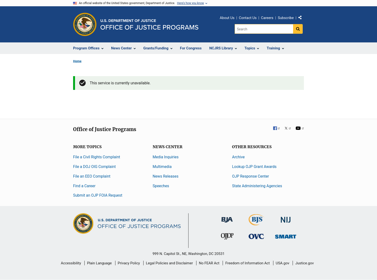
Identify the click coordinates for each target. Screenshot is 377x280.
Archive (238, 157)
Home (77, 61)
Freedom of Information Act (247, 263)
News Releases (165, 176)
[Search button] (298, 29)
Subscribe (286, 18)
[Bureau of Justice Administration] (227, 217)
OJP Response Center (250, 176)
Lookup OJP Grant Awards (254, 166)
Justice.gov (304, 263)
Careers (267, 18)
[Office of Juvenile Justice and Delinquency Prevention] (227, 237)
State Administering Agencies (257, 186)
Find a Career (84, 186)
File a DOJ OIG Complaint (94, 166)
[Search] (264, 29)
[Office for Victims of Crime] (256, 236)
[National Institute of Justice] (285, 217)
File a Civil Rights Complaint (96, 157)
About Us (227, 18)
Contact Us (248, 18)
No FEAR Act (209, 263)
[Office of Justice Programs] (85, 24)
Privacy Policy (129, 263)
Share (302, 18)
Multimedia (162, 166)
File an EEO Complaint (91, 176)
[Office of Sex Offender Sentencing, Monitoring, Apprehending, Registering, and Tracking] (285, 235)
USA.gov (282, 263)
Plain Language (99, 263)
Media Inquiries (166, 157)
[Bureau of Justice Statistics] (256, 223)
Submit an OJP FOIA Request (97, 195)
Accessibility (71, 263)
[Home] (149, 24)
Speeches (161, 186)
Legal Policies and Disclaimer (169, 263)
